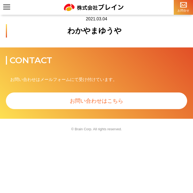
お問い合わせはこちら (96, 101)
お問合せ (183, 7)
